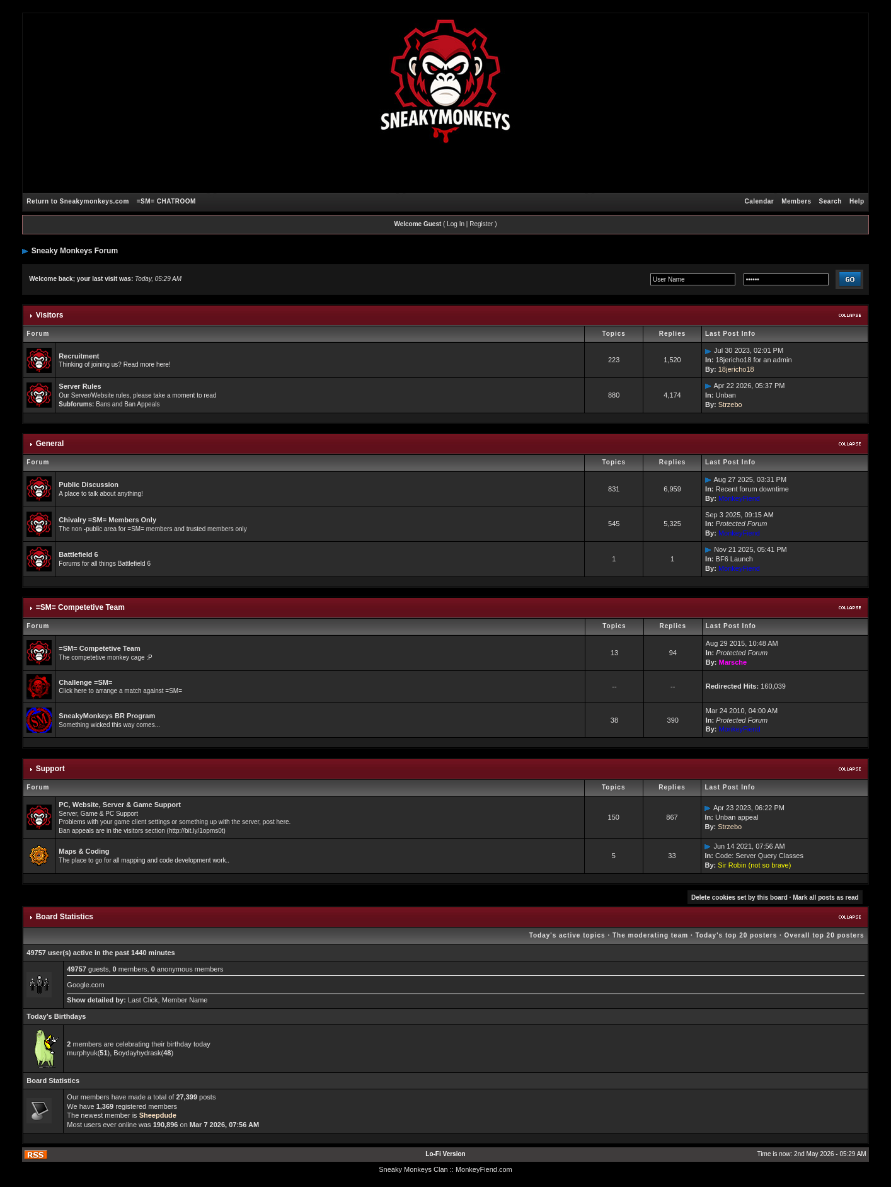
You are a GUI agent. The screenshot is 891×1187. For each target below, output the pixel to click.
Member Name (185, 1000)
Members (796, 201)
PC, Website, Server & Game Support (120, 804)
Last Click (143, 1000)
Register (481, 224)
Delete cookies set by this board (739, 897)
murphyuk (82, 1053)
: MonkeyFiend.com (482, 1169)
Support (50, 768)
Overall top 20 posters (825, 935)
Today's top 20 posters (736, 935)
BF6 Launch (734, 559)
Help (857, 201)
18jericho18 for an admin (753, 360)
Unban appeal (737, 817)
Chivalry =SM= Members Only (107, 520)
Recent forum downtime (752, 489)
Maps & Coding (84, 851)
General (50, 443)
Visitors (50, 315)
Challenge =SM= (85, 682)
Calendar (759, 201)
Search (830, 201)
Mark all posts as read (826, 897)
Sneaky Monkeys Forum (75, 250)
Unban (725, 395)
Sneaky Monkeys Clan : (415, 1169)
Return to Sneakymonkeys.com (77, 201)
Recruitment (79, 356)
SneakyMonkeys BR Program (107, 716)
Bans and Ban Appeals (127, 404)
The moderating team (650, 935)
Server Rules (80, 386)
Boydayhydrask (137, 1053)
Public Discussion (88, 484)
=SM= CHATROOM (166, 201)
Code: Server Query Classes (759, 855)
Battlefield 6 (78, 554)
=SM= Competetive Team (80, 607)
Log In (455, 224)
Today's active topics (567, 935)
